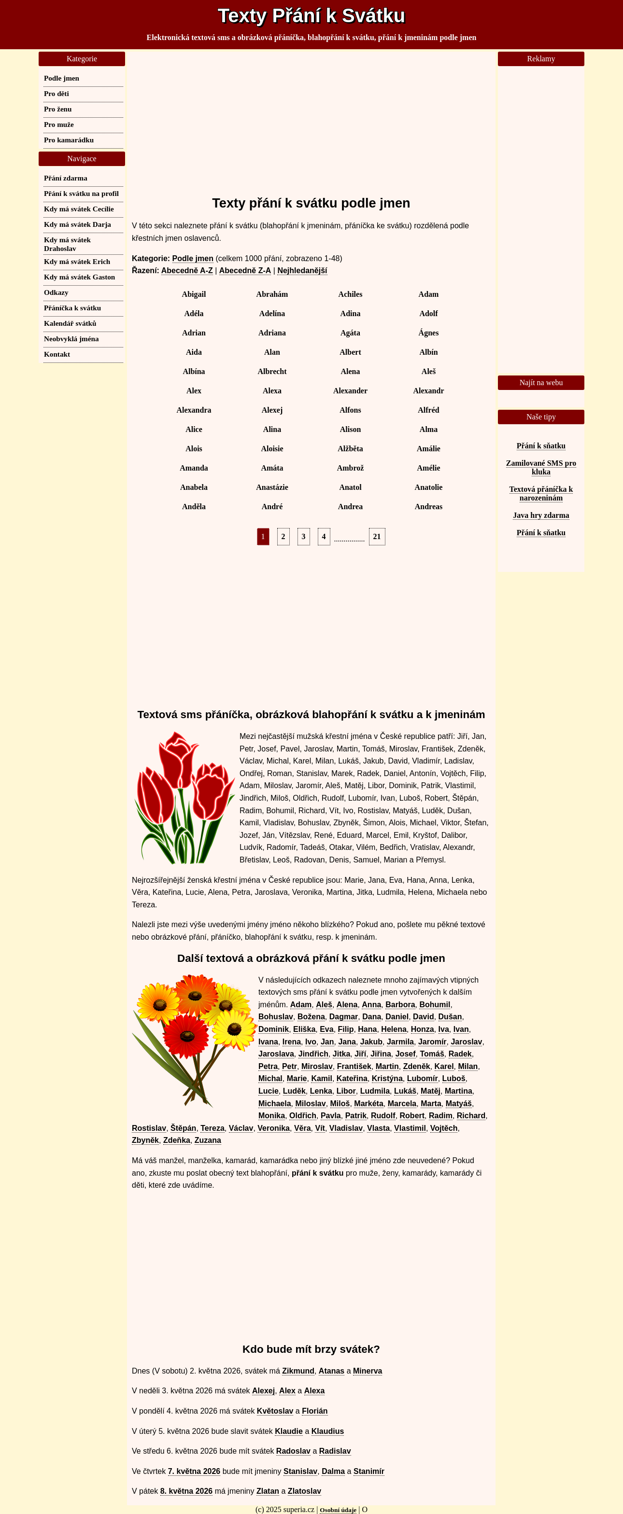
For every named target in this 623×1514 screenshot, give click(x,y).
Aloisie (272, 448)
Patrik (356, 1115)
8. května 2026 (186, 1491)
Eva (326, 1029)
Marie (297, 1078)
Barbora (400, 1004)
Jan (327, 1042)
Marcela (402, 1103)
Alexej (272, 410)
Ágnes (429, 333)
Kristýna (387, 1078)
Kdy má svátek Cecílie (79, 209)
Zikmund (298, 1371)
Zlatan (267, 1491)
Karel (444, 1066)
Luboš (454, 1078)
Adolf (428, 313)
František (354, 1066)
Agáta (350, 333)
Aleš (429, 371)
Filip (346, 1029)
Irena (292, 1042)
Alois (193, 448)
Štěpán (183, 1128)
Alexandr (428, 391)
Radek (460, 1054)
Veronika (273, 1128)
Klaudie (289, 1431)
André (272, 506)
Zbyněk (145, 1140)
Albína (194, 371)
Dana (371, 1017)
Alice (193, 429)
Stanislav (300, 1471)
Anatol (350, 487)
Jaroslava (276, 1054)
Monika (271, 1115)
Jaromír (432, 1042)
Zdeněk (416, 1066)
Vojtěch (444, 1128)
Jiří (360, 1054)
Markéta (368, 1103)
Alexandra (194, 410)
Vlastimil (410, 1128)
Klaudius (328, 1431)
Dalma (333, 1471)
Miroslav (317, 1066)
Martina (458, 1091)
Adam (429, 294)
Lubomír (422, 1078)
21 (377, 536)
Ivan (461, 1029)
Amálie (428, 448)
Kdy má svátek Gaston (79, 277)
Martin (387, 1066)
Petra (268, 1066)
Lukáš (405, 1091)
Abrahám (272, 294)
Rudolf (383, 1115)
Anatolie (429, 487)
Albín (428, 352)
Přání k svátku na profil (81, 193)
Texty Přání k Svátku (311, 15)
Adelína (272, 313)
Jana (346, 1042)
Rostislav (149, 1128)
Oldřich (302, 1115)
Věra (302, 1128)
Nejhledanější (302, 270)
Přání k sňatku (541, 446)
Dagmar (343, 1017)
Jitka (341, 1054)
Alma (429, 429)
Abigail (194, 294)
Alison (350, 429)
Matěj (430, 1091)
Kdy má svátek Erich (77, 261)
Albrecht (271, 371)
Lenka (321, 1091)
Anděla (194, 506)
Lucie (268, 1091)
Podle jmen (192, 258)
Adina (350, 313)
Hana (367, 1029)
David (423, 1017)
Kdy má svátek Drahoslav (67, 244)
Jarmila (400, 1042)
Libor (346, 1091)
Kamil (321, 1078)
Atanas (331, 1371)
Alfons (350, 410)
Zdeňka (176, 1140)
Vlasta (378, 1128)
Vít (320, 1128)
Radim (441, 1115)
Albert (350, 352)
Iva (444, 1029)
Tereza (212, 1128)
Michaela (274, 1103)
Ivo (310, 1042)
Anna (371, 1004)
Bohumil (434, 1004)
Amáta (272, 468)
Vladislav (346, 1128)
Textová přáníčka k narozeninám (541, 493)
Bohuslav (275, 1017)
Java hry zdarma (541, 515)
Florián (314, 1411)
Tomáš (432, 1054)
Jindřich (313, 1054)
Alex (193, 391)
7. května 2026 (194, 1471)
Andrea (350, 506)
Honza (422, 1029)
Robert (412, 1115)
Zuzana (208, 1140)
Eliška (304, 1029)
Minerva (367, 1371)
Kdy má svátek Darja (77, 224)
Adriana (272, 333)
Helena (393, 1029)
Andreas (429, 506)
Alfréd (428, 410)
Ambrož (350, 468)
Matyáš (459, 1103)
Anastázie (272, 487)
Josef (406, 1054)
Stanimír (369, 1471)
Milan (468, 1066)
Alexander (350, 391)
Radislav (335, 1451)
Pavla (331, 1115)
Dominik (273, 1029)
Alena (350, 371)
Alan (272, 352)
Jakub (371, 1042)
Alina (272, 429)
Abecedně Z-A (245, 270)
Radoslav (293, 1451)
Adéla (194, 313)
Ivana (268, 1042)
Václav (241, 1128)
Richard (471, 1115)
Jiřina (380, 1054)
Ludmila (375, 1091)
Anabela (194, 487)
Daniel (397, 1017)
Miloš (340, 1103)
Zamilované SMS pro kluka (541, 467)
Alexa (272, 391)
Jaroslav (466, 1042)
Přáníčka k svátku (72, 308)
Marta (431, 1103)
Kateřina (352, 1078)
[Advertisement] (311, 119)
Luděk (294, 1091)
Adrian (194, 333)
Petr (289, 1066)
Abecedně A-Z (187, 270)
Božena (311, 1017)
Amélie (428, 468)
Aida (194, 352)
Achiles (351, 294)
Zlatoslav (304, 1491)
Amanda (194, 468)
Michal (270, 1078)
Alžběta (350, 448)
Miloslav (310, 1103)
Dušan (450, 1017)
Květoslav (275, 1411)
